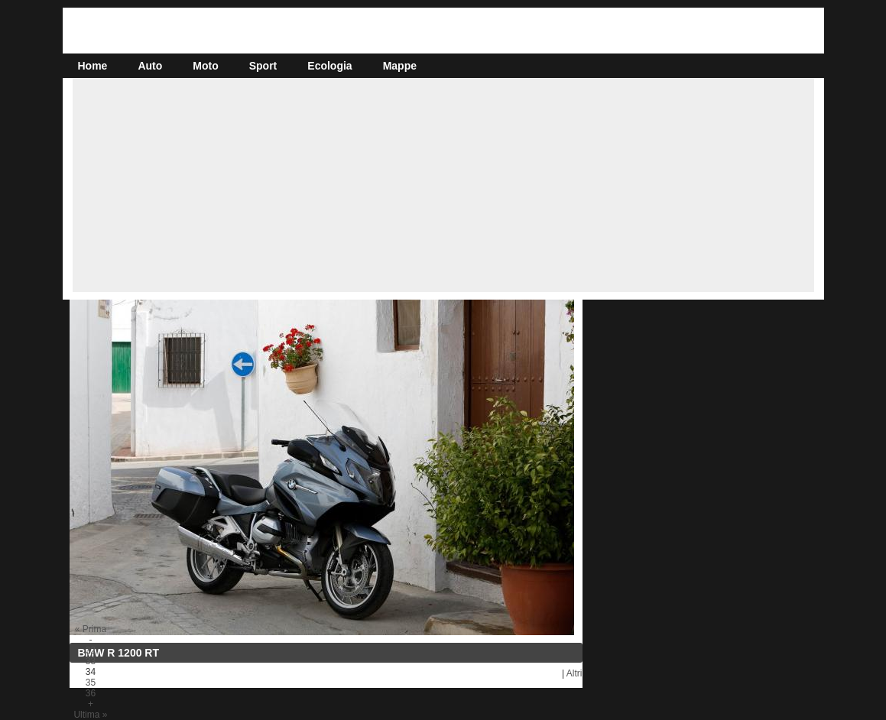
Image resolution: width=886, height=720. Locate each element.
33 (91, 661)
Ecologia (329, 66)
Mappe (400, 66)
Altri (574, 673)
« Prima (90, 629)
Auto (150, 66)
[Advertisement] (443, 185)
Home (93, 66)
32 (91, 650)
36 (91, 693)
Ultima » (90, 714)
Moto (205, 66)
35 (91, 682)
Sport (263, 66)
